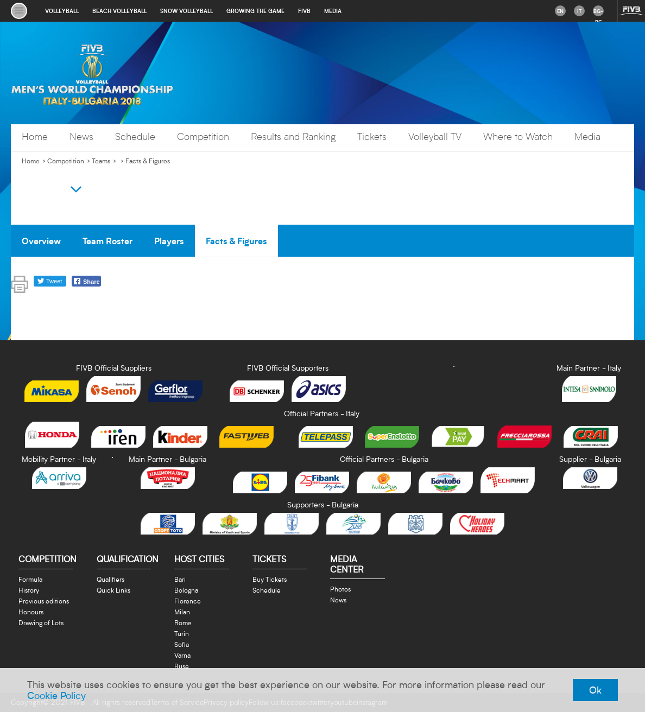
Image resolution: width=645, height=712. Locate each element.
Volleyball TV (434, 136)
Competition (203, 136)
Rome (183, 622)
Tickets (372, 136)
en (560, 11)
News (81, 136)
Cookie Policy (56, 695)
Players (169, 240)
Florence (187, 600)
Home (35, 136)
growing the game (255, 11)
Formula (30, 579)
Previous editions (43, 600)
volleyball (62, 11)
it (579, 11)
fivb (304, 11)
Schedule (135, 136)
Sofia (181, 644)
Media (587, 136)
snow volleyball (186, 11)
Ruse (181, 666)
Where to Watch (518, 136)
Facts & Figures (147, 161)
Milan (182, 611)
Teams (101, 161)
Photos (340, 588)
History (28, 590)
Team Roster (107, 240)
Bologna (186, 590)
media (333, 11)
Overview (41, 240)
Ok (595, 689)
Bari (180, 579)
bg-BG (598, 12)
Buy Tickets (269, 579)
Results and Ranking (293, 136)
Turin (181, 633)
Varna (182, 655)
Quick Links (113, 590)
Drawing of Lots (41, 622)
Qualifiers (110, 579)
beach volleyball (119, 11)
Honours (30, 611)
